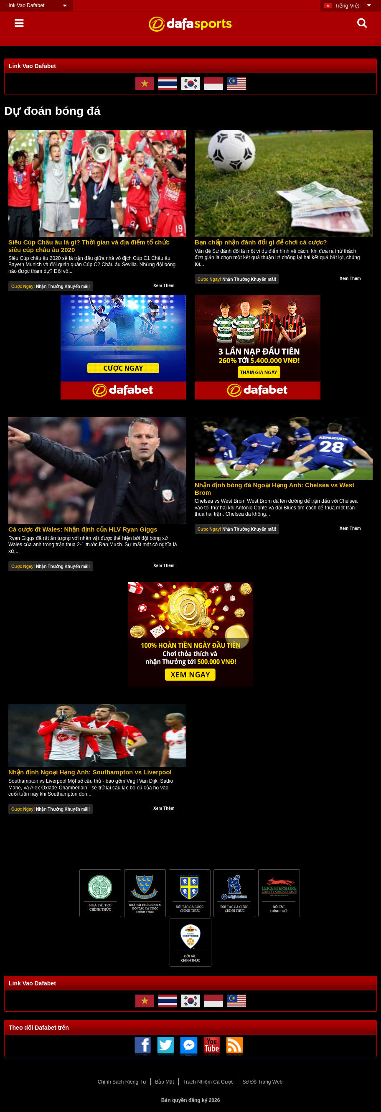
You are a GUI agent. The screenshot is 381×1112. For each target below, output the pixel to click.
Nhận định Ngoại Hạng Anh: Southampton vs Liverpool (90, 772)
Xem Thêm (164, 285)
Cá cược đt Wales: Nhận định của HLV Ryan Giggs (82, 529)
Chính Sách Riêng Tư (122, 1082)
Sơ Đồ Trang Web (262, 1082)
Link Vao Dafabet (25, 5)
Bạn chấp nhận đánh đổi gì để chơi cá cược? (261, 242)
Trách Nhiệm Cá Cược (208, 1082)
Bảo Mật (164, 1082)
